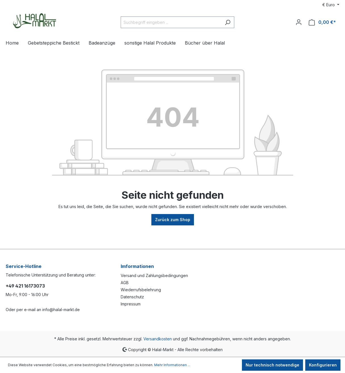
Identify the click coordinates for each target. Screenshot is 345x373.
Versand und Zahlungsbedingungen (154, 275)
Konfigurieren (323, 364)
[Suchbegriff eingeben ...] (171, 22)
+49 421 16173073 (25, 286)
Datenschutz (132, 296)
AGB (125, 282)
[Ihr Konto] (298, 22)
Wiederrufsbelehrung (141, 289)
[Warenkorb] (322, 22)
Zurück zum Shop (172, 219)
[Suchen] (227, 22)
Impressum (131, 303)
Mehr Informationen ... (172, 365)
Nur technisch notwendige (272, 364)
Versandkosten (157, 338)
